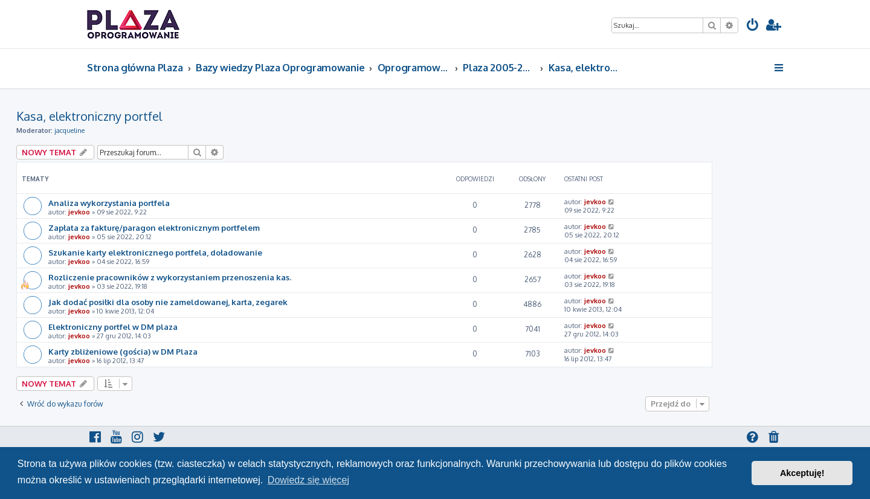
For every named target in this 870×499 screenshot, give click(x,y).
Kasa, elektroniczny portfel (89, 116)
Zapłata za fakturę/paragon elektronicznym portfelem (154, 227)
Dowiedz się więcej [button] (308, 480)
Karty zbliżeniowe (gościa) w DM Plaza (123, 351)
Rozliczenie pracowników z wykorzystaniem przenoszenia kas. (169, 277)
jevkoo (79, 212)
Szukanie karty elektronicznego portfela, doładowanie (155, 252)
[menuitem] (752, 26)
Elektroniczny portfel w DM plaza (113, 326)
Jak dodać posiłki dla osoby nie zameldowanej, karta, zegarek (168, 302)
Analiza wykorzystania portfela (109, 203)
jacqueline (69, 130)
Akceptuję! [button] (802, 473)
